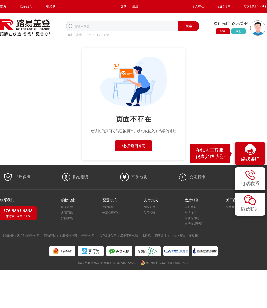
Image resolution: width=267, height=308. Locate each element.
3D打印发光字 (76, 34)
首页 (3, 6)
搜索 (189, 26)
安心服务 (190, 207)
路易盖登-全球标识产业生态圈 (25, 28)
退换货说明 (192, 218)
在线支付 (149, 207)
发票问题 (67, 212)
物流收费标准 (111, 212)
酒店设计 (160, 235)
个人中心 (198, 6)
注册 (135, 6)
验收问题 (108, 207)
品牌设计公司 (107, 235)
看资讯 (50, 6)
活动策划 (50, 235)
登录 (123, 6)
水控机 (146, 235)
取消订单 (190, 212)
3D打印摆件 (104, 34)
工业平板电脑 (129, 235)
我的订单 (224, 6)
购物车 (258, 6)
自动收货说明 (193, 223)
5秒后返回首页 (133, 146)
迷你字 (91, 34)
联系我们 (26, 6)
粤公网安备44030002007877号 (167, 263)
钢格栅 (193, 235)
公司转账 (149, 212)
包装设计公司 (68, 235)
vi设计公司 (88, 235)
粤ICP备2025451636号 (120, 263)
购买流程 (67, 207)
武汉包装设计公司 (28, 235)
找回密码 (67, 218)
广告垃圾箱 (177, 235)
